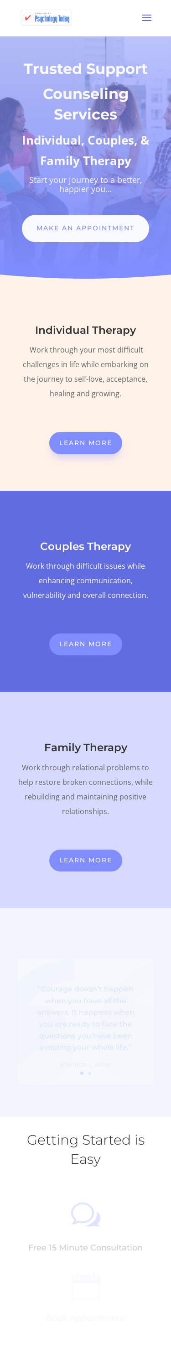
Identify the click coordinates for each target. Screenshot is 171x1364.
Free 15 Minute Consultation (85, 1248)
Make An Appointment (85, 228)
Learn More (85, 443)
